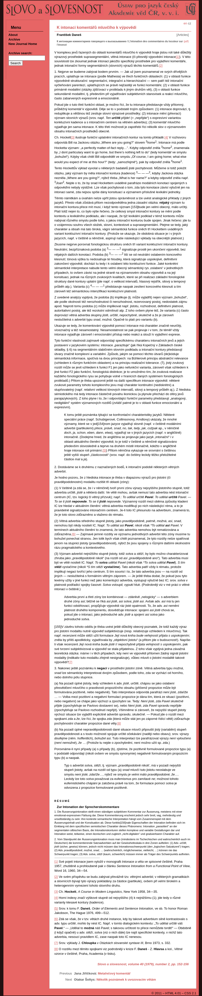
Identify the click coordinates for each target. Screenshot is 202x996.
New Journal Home (23, 44)
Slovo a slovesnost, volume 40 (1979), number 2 (133, 964)
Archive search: (20, 53)
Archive (14, 39)
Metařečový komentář (114, 973)
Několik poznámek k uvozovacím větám (126, 979)
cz (189, 23)
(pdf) (186, 41)
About (13, 35)
